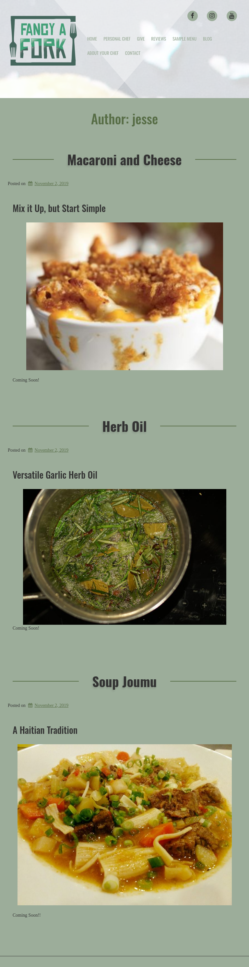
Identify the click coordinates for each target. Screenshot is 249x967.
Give (141, 38)
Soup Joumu (124, 681)
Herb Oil (124, 426)
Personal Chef (116, 38)
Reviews (158, 38)
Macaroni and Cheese (124, 159)
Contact (132, 52)
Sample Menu (184, 38)
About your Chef (103, 52)
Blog (207, 38)
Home (92, 38)
